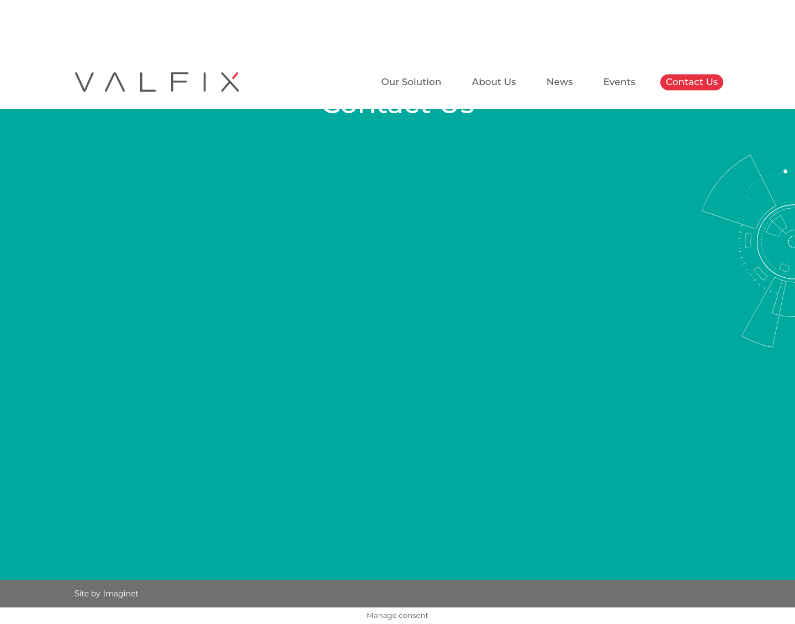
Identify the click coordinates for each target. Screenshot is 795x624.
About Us (494, 81)
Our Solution (411, 81)
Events (619, 81)
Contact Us (692, 81)
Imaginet (121, 594)
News (560, 81)
